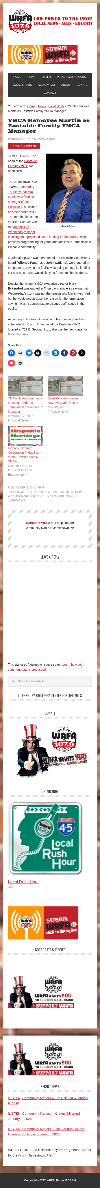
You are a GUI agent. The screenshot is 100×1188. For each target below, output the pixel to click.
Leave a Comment (23, 146)
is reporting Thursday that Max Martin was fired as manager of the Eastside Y (21, 197)
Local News (35, 487)
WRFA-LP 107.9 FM (50, 21)
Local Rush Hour (23, 882)
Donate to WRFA (38, 523)
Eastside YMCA (62, 492)
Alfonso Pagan (39, 492)
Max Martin (55, 496)
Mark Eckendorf (33, 496)
